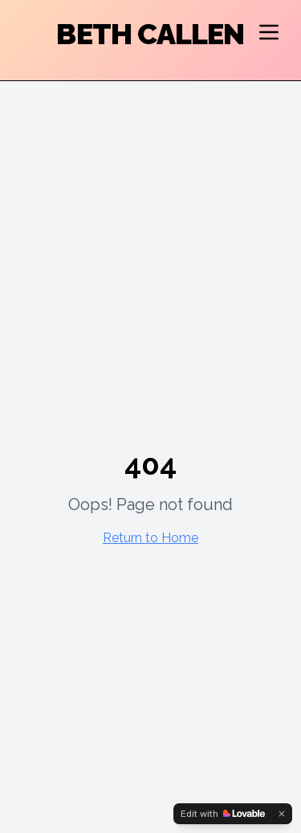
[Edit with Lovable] (222, 813)
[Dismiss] (281, 813)
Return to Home (150, 537)
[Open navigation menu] (269, 32)
